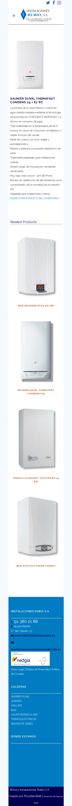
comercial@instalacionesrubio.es (33, 635)
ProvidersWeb (33, 796)
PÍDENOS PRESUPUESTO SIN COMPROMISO (34, 198)
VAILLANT (16, 705)
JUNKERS (16, 701)
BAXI (13, 710)
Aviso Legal (17, 669)
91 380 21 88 (25, 621)
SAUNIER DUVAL (20, 696)
